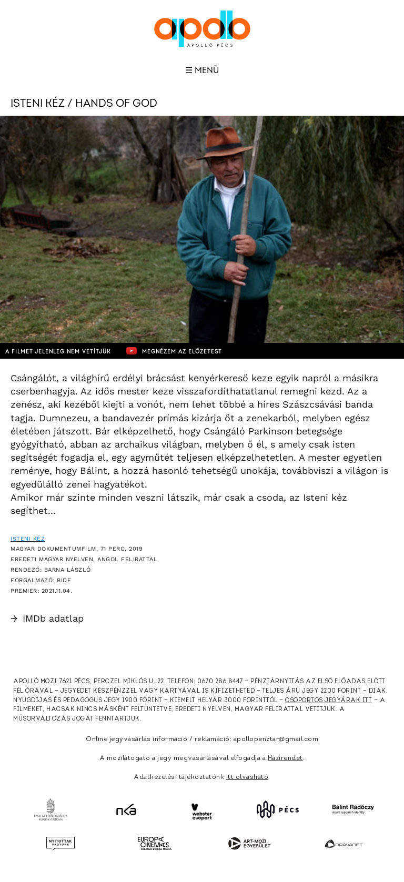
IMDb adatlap (47, 618)
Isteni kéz (28, 538)
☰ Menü (202, 70)
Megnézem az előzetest (174, 351)
